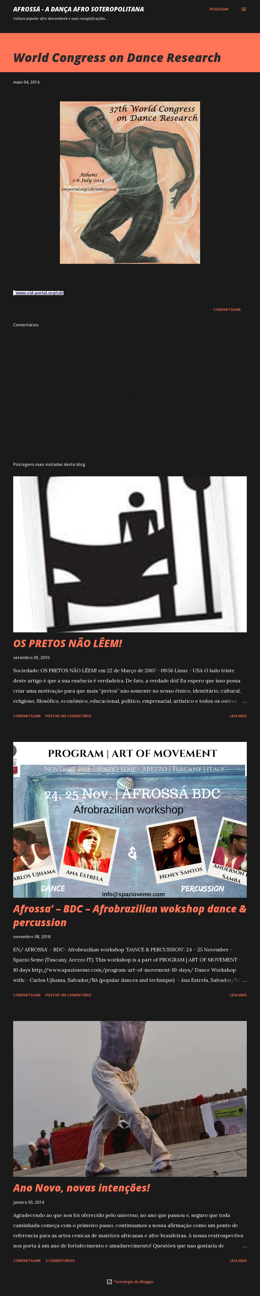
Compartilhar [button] (227, 309)
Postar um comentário (68, 715)
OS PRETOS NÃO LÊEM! (67, 643)
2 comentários (60, 1260)
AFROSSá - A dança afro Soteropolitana (78, 9)
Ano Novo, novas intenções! (81, 1188)
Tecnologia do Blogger (130, 1281)
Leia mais (238, 715)
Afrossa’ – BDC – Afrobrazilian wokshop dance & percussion (130, 915)
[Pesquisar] (219, 9)
